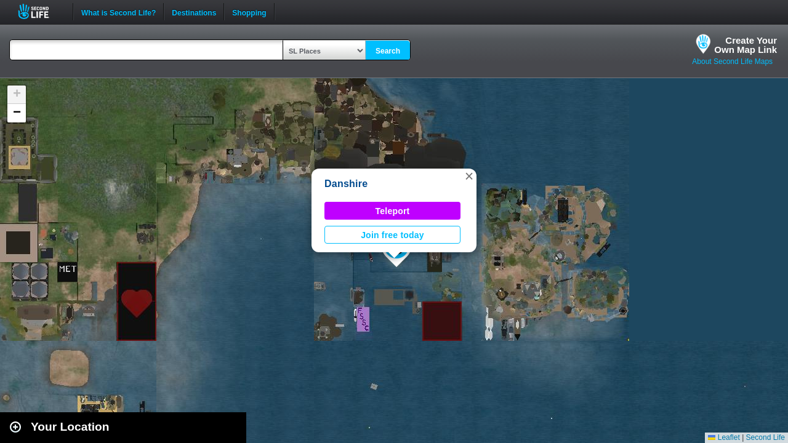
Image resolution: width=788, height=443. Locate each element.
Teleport (393, 211)
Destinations (194, 12)
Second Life (40, 11)
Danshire (346, 183)
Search (388, 51)
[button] (469, 176)
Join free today (392, 235)
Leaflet (723, 437)
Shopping (249, 12)
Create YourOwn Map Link (745, 45)
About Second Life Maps (732, 61)
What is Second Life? (118, 12)
